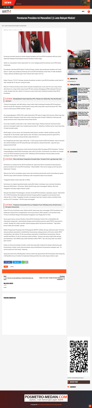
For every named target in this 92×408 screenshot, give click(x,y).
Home (83, 11)
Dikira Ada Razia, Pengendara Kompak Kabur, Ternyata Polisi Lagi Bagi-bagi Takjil (37, 159)
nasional (12, 267)
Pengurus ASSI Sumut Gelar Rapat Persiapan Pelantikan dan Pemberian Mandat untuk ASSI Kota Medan (84, 106)
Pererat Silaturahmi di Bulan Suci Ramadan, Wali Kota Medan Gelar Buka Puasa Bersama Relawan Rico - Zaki (84, 123)
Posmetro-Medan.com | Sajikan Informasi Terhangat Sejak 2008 (49, 405)
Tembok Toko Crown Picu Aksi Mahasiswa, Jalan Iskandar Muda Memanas (83, 113)
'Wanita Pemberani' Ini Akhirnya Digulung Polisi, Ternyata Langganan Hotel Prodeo (83, 98)
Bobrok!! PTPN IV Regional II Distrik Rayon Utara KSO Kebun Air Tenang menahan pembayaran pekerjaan (84, 90)
